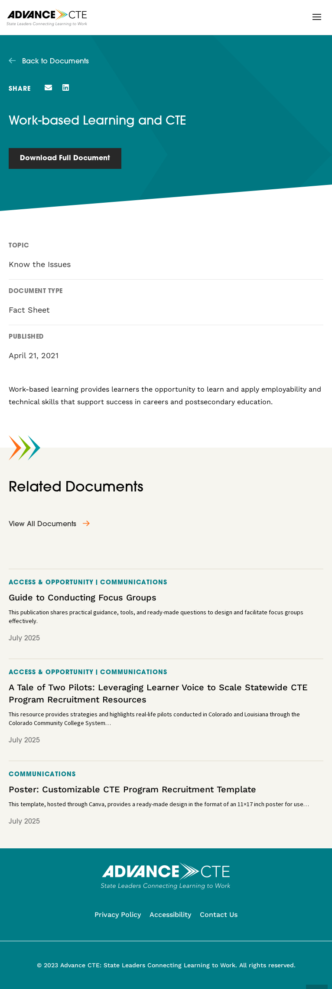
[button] (316, 17)
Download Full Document (65, 158)
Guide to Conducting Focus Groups (82, 597)
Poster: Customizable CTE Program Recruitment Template (132, 789)
